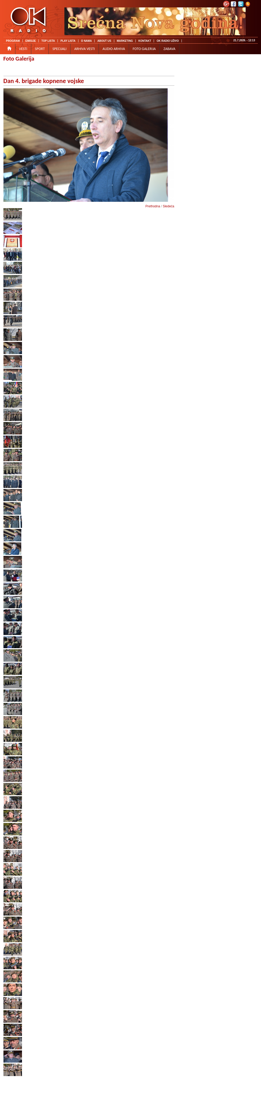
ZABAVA (169, 49)
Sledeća (168, 206)
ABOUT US (104, 40)
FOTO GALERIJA (144, 49)
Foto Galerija (18, 58)
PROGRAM (13, 40)
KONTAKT (144, 40)
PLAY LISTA (68, 40)
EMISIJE (30, 40)
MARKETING (125, 40)
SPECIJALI (59, 49)
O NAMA (86, 40)
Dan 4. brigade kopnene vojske (43, 81)
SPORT (40, 49)
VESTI (23, 49)
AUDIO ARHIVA (114, 49)
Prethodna (152, 206)
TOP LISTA (48, 40)
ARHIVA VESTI (84, 49)
